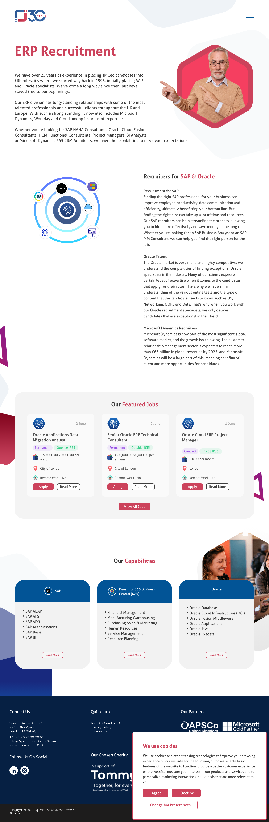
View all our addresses (26, 745)
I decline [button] (186, 793)
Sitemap (14, 813)
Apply (43, 499)
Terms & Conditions (105, 723)
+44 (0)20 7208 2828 (26, 737)
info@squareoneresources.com (32, 741)
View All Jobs (134, 519)
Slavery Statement (105, 731)
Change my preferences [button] (170, 805)
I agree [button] (156, 793)
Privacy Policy (101, 727)
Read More (68, 499)
